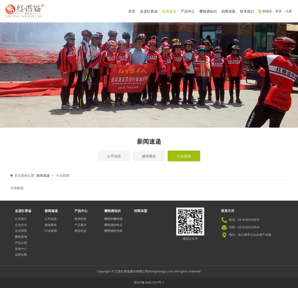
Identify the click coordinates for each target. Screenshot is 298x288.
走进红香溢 (148, 11)
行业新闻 (184, 156)
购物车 (265, 11)
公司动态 (114, 156)
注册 (288, 11)
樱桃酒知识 (208, 11)
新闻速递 (169, 11)
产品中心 (188, 11)
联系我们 (247, 11)
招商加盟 (228, 11)
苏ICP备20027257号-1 (149, 282)
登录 (278, 11)
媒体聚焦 (149, 156)
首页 (131, 11)
